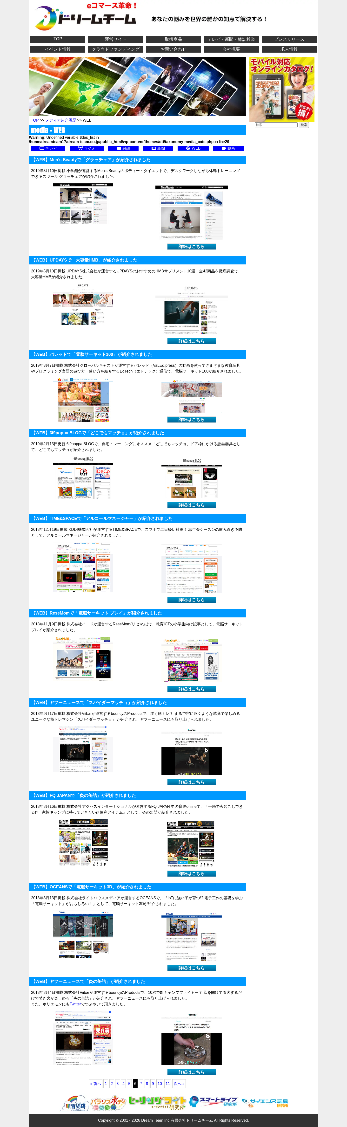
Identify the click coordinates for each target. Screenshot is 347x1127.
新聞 (158, 148)
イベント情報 (58, 49)
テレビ (48, 148)
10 (160, 1084)
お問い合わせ (173, 49)
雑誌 (123, 148)
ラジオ (86, 148)
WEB (193, 148)
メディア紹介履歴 (60, 120)
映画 (228, 148)
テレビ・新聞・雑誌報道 (231, 39)
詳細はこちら (192, 246)
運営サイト (116, 39)
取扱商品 (173, 39)
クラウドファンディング (116, 49)
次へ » (179, 1084)
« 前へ (95, 1084)
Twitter (75, 1004)
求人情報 (289, 49)
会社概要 (231, 49)
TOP (57, 38)
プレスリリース (289, 39)
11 (168, 1084)
